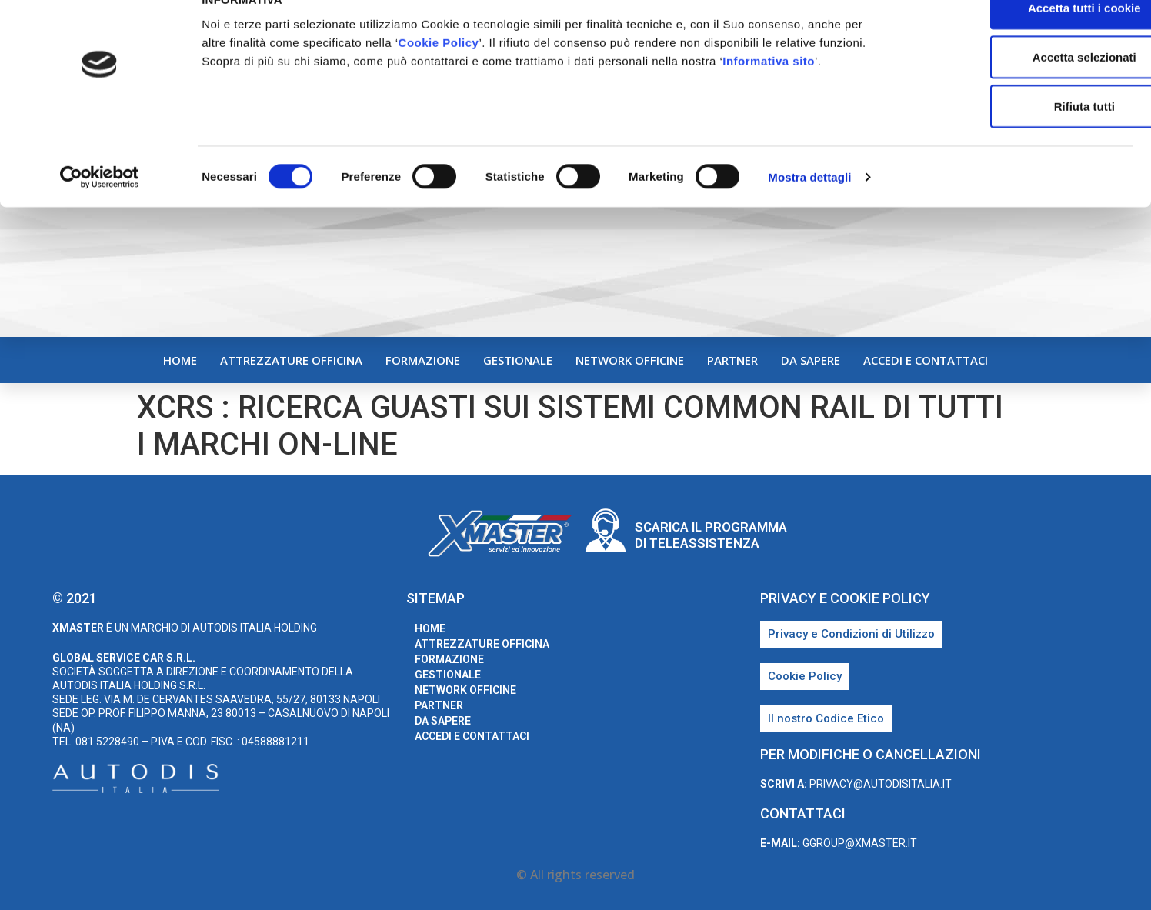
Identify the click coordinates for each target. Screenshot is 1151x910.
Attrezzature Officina (291, 360)
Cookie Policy (439, 74)
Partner (732, 360)
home (180, 360)
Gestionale (517, 360)
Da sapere (810, 360)
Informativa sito (768, 92)
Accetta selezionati (1022, 88)
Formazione (422, 360)
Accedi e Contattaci (925, 360)
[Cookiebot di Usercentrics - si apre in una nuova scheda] (99, 209)
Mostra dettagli (809, 208)
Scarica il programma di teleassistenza (711, 534)
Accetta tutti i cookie (1022, 39)
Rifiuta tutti (1022, 138)
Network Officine (630, 360)
